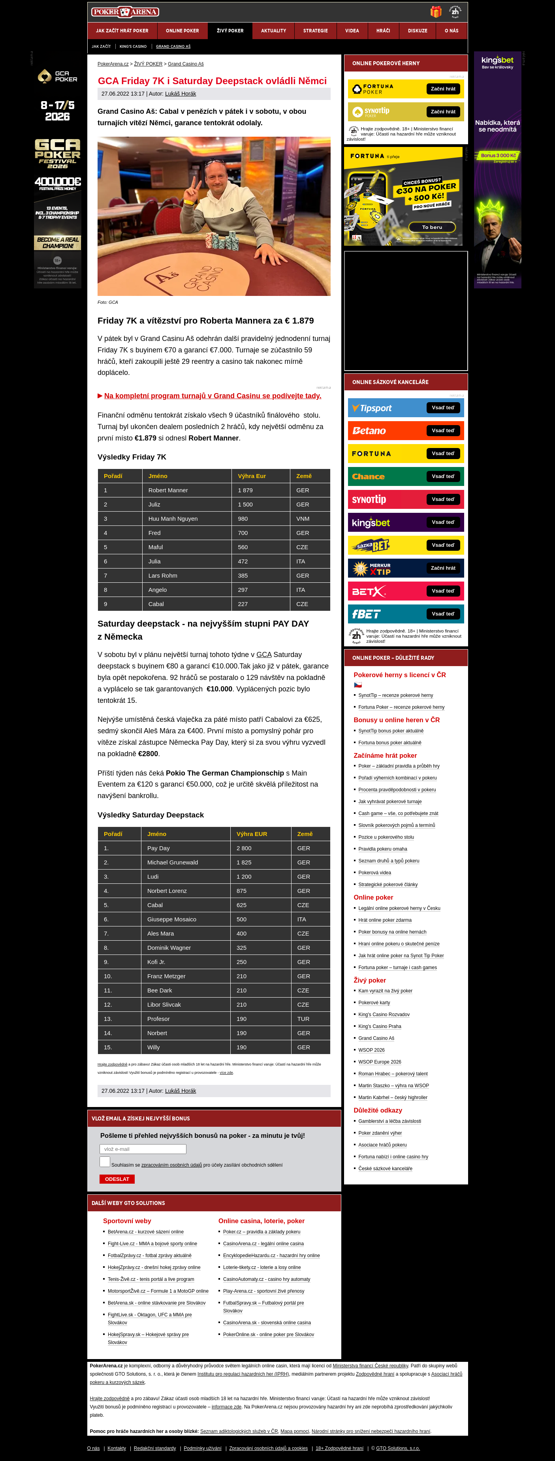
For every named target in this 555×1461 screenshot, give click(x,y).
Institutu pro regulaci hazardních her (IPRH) (243, 1374)
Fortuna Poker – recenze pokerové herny (402, 707)
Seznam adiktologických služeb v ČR (239, 1431)
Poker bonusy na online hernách (393, 932)
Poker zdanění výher (380, 1133)
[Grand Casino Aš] (57, 286)
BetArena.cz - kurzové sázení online (146, 1232)
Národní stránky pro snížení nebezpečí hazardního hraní (371, 1431)
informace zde (226, 1407)
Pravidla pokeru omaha (383, 849)
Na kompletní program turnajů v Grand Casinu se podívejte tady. (213, 396)
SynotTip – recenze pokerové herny (396, 695)
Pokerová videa (375, 872)
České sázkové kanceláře (386, 1168)
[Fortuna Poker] (403, 244)
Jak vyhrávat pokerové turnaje (390, 801)
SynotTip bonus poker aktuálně (391, 731)
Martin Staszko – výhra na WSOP (394, 1085)
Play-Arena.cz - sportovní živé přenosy (263, 1291)
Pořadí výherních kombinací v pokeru (398, 778)
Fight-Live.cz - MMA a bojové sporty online (152, 1243)
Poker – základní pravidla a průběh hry (399, 766)
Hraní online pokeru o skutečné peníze (399, 944)
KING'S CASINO (133, 46)
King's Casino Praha (380, 1026)
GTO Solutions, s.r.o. (398, 1448)
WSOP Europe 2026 (380, 1062)
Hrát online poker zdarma (385, 920)
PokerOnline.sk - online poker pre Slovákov (268, 1334)
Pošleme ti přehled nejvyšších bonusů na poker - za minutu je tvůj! (202, 1135)
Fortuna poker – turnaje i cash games (398, 967)
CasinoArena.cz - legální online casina (263, 1243)
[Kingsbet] (497, 286)
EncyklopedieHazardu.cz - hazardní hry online (271, 1255)
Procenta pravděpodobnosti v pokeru (397, 790)
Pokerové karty (374, 1002)
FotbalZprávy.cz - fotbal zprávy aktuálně (150, 1255)
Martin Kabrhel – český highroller (393, 1097)
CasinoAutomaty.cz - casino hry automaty (266, 1279)
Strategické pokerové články (388, 884)
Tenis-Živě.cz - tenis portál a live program (151, 1279)
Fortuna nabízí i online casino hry (394, 1157)
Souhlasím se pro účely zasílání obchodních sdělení (197, 1165)
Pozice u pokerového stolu (386, 837)
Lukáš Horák (180, 93)
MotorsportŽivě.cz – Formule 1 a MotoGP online (158, 1291)
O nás (93, 1448)
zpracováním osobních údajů (171, 1165)
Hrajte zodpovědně (113, 1064)
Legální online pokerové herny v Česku (399, 908)
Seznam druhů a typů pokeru (389, 861)
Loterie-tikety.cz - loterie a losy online (262, 1267)
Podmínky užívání (202, 1448)
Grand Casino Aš (173, 46)
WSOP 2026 (372, 1050)
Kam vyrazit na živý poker (386, 991)
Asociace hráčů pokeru (383, 1145)
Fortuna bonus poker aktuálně (390, 743)
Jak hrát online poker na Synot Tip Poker (401, 955)
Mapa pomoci (294, 1431)
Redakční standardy (155, 1448)
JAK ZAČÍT (101, 46)
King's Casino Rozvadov (384, 1014)
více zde (226, 1073)
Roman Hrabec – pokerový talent (393, 1074)
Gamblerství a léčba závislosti (390, 1121)
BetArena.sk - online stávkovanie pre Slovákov (156, 1303)
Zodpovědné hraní (375, 1374)
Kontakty (116, 1448)
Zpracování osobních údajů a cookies (269, 1448)
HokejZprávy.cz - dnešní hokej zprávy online (154, 1267)
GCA (263, 655)
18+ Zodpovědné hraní (339, 1448)
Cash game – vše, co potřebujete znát (398, 813)
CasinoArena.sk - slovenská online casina (267, 1322)
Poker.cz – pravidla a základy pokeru (261, 1232)
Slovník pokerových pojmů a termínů (397, 825)
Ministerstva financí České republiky (370, 1366)
